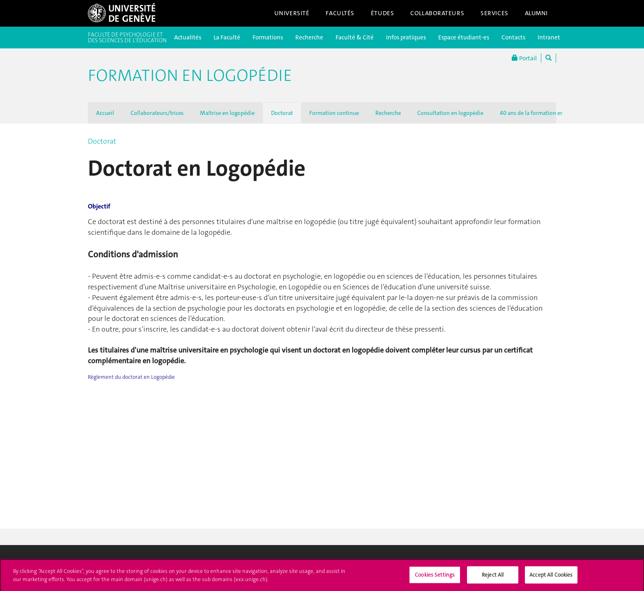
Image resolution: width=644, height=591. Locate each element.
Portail (524, 58)
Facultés (340, 13)
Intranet (549, 37)
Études (382, 13)
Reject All (493, 577)
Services (494, 13)
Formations (268, 37)
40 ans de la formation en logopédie (545, 113)
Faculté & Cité (355, 37)
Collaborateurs (437, 13)
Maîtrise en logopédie (227, 113)
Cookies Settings (435, 577)
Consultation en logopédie (450, 113)
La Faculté (227, 37)
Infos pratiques (406, 37)
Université (292, 13)
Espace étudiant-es (463, 37)
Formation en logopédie (190, 75)
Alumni (536, 13)
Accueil (105, 113)
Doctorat (282, 113)
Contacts (513, 37)
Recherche (309, 37)
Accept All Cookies (551, 577)
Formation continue (334, 113)
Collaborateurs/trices (157, 113)
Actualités (187, 37)
